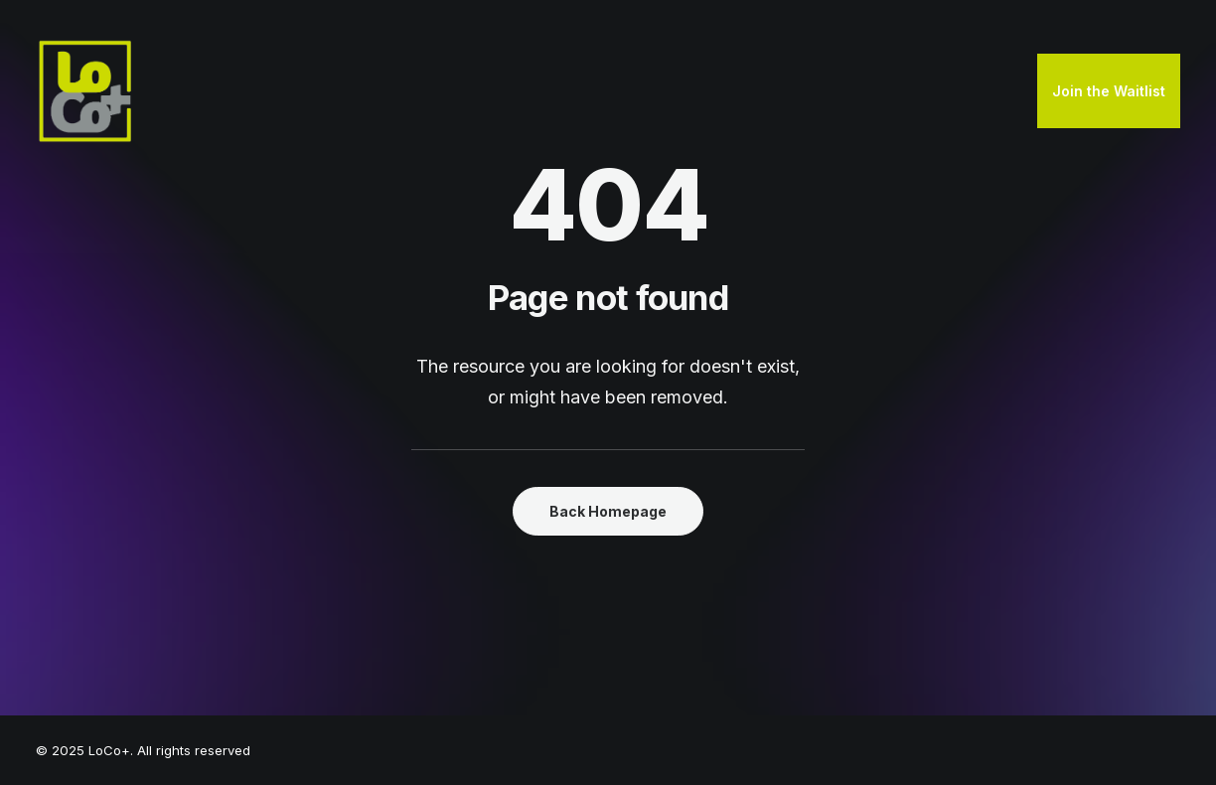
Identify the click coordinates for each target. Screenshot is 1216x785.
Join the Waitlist (1108, 90)
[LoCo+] (85, 91)
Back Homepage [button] (608, 511)
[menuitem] (1108, 91)
